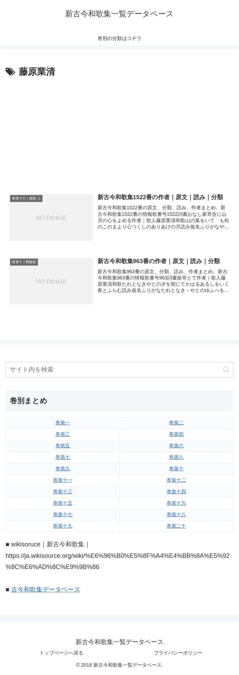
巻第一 (62, 422)
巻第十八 (176, 514)
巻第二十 (176, 526)
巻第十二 (176, 480)
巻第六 (176, 445)
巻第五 (62, 445)
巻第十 (176, 468)
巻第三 (62, 434)
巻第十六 (176, 503)
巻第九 (62, 468)
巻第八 (176, 457)
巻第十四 (176, 491)
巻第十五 (62, 503)
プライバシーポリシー (178, 653)
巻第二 (176, 422)
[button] (226, 370)
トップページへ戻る (61, 653)
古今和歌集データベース (45, 589)
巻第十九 (62, 526)
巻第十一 (62, 480)
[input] (119, 369)
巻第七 (62, 457)
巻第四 (176, 434)
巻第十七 (62, 514)
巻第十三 (62, 491)
